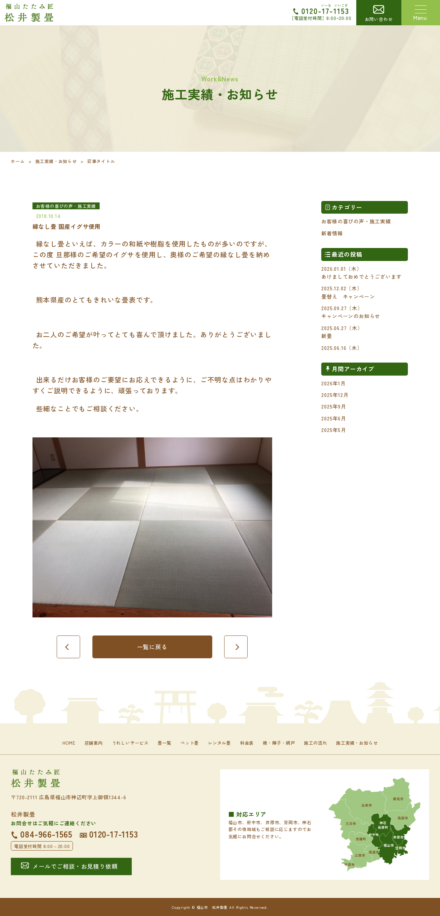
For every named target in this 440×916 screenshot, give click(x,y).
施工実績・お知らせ (56, 161)
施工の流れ (315, 743)
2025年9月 (333, 406)
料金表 (247, 743)
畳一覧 (164, 743)
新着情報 (332, 233)
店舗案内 (93, 743)
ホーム (18, 161)
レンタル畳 (219, 743)
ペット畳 (189, 743)
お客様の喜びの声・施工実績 (356, 221)
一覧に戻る (152, 646)
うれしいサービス (130, 743)
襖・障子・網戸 (279, 743)
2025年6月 (333, 418)
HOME (68, 743)
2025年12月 (334, 394)
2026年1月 (333, 383)
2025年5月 (333, 429)
